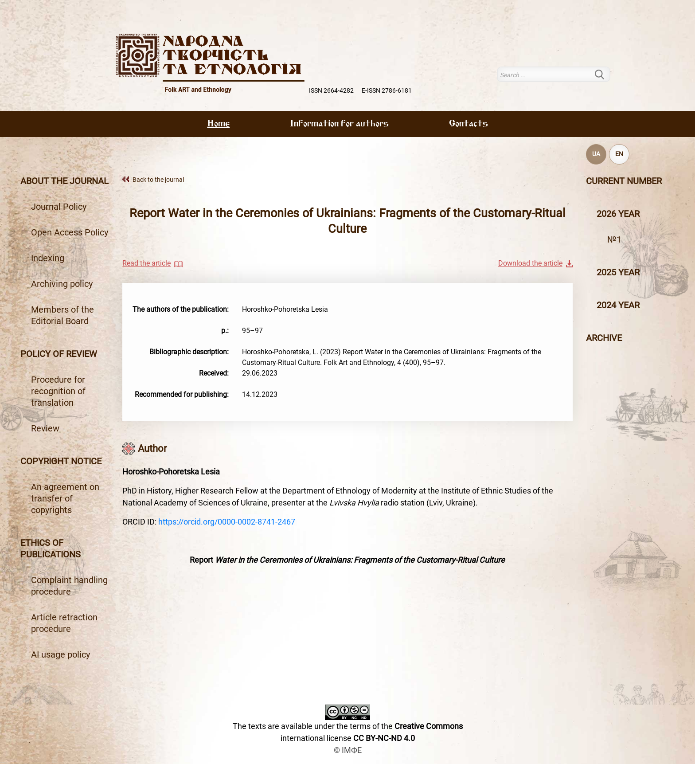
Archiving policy (62, 283)
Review (45, 428)
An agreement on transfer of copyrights (65, 498)
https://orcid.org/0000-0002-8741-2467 (226, 521)
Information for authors (339, 124)
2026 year (618, 213)
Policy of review (58, 354)
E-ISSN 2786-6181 (387, 90)
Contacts (468, 124)
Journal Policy (58, 206)
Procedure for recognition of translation (58, 391)
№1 (614, 239)
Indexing (47, 258)
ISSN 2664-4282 (331, 90)
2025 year (618, 272)
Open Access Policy (69, 232)
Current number (624, 181)
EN (619, 153)
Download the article (530, 263)
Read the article (146, 263)
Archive (604, 338)
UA (596, 153)
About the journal (64, 181)
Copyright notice (61, 461)
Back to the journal (158, 179)
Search (605, 74)
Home (218, 124)
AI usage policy (60, 654)
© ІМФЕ (348, 750)
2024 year (618, 305)
